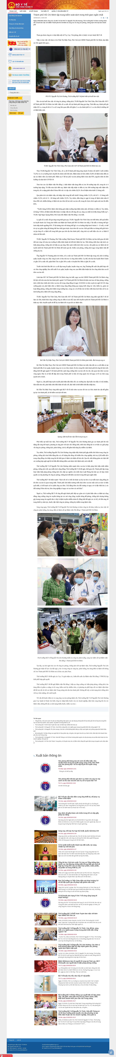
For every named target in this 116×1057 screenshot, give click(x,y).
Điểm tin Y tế (12, 32)
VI (107, 11)
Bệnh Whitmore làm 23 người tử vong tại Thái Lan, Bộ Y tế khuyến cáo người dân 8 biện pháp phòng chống (79, 962)
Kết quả (20, 113)
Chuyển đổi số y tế (14, 36)
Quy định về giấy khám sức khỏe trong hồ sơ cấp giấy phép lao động (78, 814)
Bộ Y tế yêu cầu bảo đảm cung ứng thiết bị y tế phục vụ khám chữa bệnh (79, 797)
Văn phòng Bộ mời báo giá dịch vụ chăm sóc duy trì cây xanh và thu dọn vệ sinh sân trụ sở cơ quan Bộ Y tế (79, 779)
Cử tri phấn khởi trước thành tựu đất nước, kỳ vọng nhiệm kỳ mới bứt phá (77, 846)
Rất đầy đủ (13, 105)
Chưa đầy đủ (14, 108)
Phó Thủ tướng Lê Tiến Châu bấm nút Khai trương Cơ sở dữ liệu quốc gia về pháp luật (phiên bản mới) (78, 881)
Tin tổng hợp (12, 19)
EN (105, 11)
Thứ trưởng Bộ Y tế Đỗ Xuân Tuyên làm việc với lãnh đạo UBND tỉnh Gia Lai (56, 724)
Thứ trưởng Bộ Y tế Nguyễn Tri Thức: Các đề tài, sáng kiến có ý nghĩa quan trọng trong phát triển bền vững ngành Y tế (67, 727)
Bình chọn (13, 113)
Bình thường (13, 110)
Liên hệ (19, 1040)
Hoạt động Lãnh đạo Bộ (15, 15)
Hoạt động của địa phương (16, 28)
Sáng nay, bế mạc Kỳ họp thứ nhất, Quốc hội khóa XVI (78, 831)
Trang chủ (11, 1040)
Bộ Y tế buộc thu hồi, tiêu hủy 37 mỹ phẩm (74, 976)
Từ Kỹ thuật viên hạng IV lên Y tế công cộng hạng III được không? (77, 896)
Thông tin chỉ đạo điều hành (16, 24)
